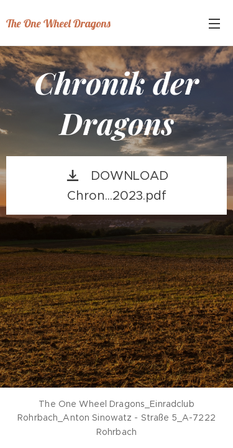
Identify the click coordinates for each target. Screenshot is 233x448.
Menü (214, 23)
